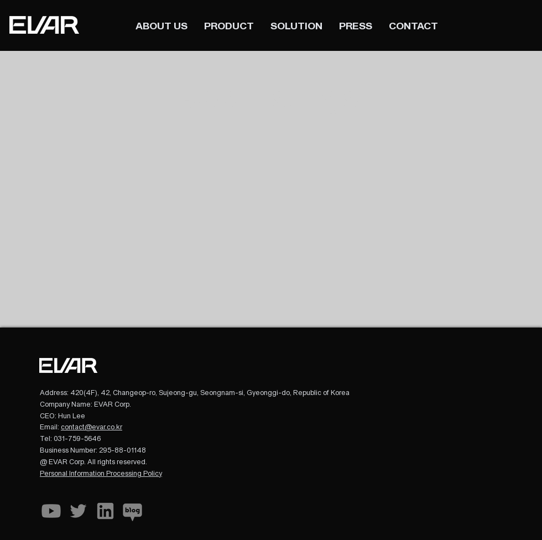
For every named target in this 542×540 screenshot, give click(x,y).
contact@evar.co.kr (91, 427)
